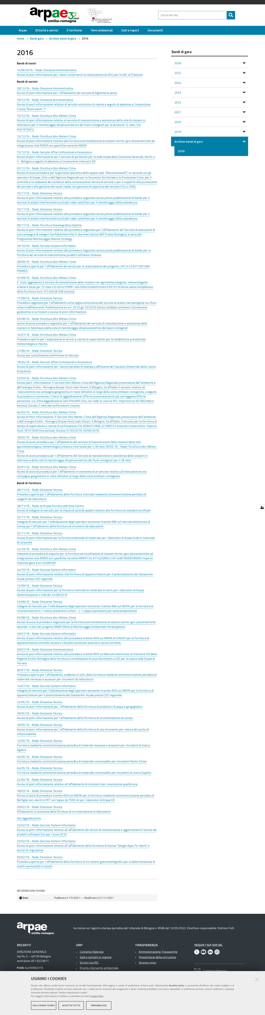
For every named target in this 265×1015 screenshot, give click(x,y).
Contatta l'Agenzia (91, 951)
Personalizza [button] (98, 1006)
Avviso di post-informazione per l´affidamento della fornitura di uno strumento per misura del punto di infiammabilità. (83, 731)
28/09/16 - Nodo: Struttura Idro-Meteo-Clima (46, 261)
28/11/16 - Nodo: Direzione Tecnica (39, 489)
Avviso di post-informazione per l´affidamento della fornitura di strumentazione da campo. (75, 718)
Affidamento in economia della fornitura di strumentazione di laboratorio (64, 811)
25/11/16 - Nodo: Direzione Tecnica (39, 517)
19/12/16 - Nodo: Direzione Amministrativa (45, 99)
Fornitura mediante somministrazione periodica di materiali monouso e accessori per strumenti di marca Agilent (83, 747)
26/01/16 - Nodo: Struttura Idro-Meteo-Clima (46, 467)
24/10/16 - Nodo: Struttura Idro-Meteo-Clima (46, 549)
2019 (178, 131)
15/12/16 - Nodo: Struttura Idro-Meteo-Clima (46, 115)
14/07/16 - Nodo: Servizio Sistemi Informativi (46, 686)
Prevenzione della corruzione (157, 957)
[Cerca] (238, 15)
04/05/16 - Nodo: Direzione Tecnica (39, 756)
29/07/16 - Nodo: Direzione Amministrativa (45, 649)
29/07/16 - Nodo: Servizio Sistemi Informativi (46, 633)
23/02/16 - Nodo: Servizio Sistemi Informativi (46, 825)
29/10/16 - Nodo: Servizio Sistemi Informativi (46, 245)
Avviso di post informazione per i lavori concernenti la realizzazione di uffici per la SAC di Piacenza (80, 74)
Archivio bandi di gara (62, 38)
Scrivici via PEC (89, 962)
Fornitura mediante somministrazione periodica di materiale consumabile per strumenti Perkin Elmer (82, 761)
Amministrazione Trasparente (158, 951)
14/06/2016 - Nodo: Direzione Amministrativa (46, 70)
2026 (178, 63)
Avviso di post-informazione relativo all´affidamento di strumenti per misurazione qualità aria (77, 784)
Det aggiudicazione (29, 818)
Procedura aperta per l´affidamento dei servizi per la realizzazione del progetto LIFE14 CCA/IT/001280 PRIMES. (83, 268)
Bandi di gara (182, 51)
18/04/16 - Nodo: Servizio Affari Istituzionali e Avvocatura (54, 362)
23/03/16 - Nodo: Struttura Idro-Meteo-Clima (46, 378)
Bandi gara (36, 38)
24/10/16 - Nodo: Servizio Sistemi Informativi (46, 569)
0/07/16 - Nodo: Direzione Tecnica (40, 670)
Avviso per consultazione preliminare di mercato (48, 355)
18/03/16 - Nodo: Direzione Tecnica (39, 791)
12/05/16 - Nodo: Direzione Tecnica (39, 740)
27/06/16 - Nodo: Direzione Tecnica (39, 350)
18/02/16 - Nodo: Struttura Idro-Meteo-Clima (46, 437)
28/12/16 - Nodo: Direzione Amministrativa (45, 88)
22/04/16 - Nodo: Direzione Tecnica (39, 779)
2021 (178, 112)
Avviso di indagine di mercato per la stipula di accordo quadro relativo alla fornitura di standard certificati (83, 510)
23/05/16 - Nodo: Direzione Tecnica (39, 702)
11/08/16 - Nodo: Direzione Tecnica (39, 298)
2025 (178, 73)
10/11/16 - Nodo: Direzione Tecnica (39, 193)
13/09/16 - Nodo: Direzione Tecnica (39, 585)
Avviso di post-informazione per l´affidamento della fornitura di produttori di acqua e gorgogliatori (80, 706)
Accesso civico (147, 962)
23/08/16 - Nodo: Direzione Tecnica (39, 601)
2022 (178, 102)
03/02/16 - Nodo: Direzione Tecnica (39, 857)
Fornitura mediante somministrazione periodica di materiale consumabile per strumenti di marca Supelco (84, 772)
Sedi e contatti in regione (96, 957)
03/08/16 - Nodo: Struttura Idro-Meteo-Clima (46, 318)
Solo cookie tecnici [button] (43, 1006)
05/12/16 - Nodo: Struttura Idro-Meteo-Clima (46, 168)
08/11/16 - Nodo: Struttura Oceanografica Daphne (49, 225)
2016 (181, 151)
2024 (178, 82)
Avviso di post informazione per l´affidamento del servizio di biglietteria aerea (67, 93)
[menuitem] (22, 30)
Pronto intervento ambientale (99, 968)
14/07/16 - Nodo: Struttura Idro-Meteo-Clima (46, 334)
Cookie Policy (96, 997)
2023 (178, 92)
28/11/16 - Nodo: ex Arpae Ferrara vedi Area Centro (50, 506)
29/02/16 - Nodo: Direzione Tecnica (39, 807)
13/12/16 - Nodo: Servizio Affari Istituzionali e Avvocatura (54, 152)
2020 (178, 122)
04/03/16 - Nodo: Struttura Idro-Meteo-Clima (46, 412)
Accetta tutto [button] (71, 1006)
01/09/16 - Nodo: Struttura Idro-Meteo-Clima (46, 277)
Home (20, 38)
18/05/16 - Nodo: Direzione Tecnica (39, 713)
